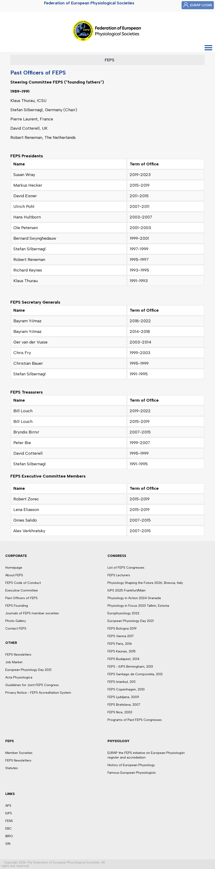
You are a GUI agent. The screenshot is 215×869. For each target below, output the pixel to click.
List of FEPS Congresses (126, 568)
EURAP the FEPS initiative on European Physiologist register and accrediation (146, 755)
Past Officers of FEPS (21, 598)
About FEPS (14, 575)
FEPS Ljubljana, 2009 (123, 697)
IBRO (9, 836)
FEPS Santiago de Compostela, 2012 (135, 674)
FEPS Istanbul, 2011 (121, 682)
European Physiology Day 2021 (28, 670)
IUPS (8, 813)
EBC (8, 828)
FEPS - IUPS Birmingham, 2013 (130, 667)
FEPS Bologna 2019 (122, 628)
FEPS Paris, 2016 (120, 644)
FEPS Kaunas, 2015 (122, 651)
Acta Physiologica (18, 677)
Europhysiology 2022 (123, 613)
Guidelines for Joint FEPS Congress (32, 685)
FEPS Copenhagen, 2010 (126, 689)
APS (8, 806)
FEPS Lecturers (119, 575)
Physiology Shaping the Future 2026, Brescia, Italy (145, 583)
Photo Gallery (15, 621)
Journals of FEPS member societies (32, 613)
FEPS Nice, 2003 (120, 712)
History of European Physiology (131, 765)
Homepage (13, 568)
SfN (7, 844)
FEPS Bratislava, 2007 (124, 705)
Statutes (11, 768)
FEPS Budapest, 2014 (123, 659)
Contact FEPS (15, 628)
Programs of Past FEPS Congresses (135, 720)
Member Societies (19, 753)
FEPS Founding (16, 606)
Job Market (13, 662)
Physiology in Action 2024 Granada (134, 598)
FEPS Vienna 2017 (121, 636)
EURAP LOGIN (201, 5)
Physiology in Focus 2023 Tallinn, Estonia (138, 606)
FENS (9, 821)
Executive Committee (21, 590)
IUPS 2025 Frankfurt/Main (127, 590)
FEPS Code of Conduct (23, 583)
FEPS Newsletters (18, 655)
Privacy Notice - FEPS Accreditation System (38, 693)
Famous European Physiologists (132, 773)
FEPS (109, 60)
